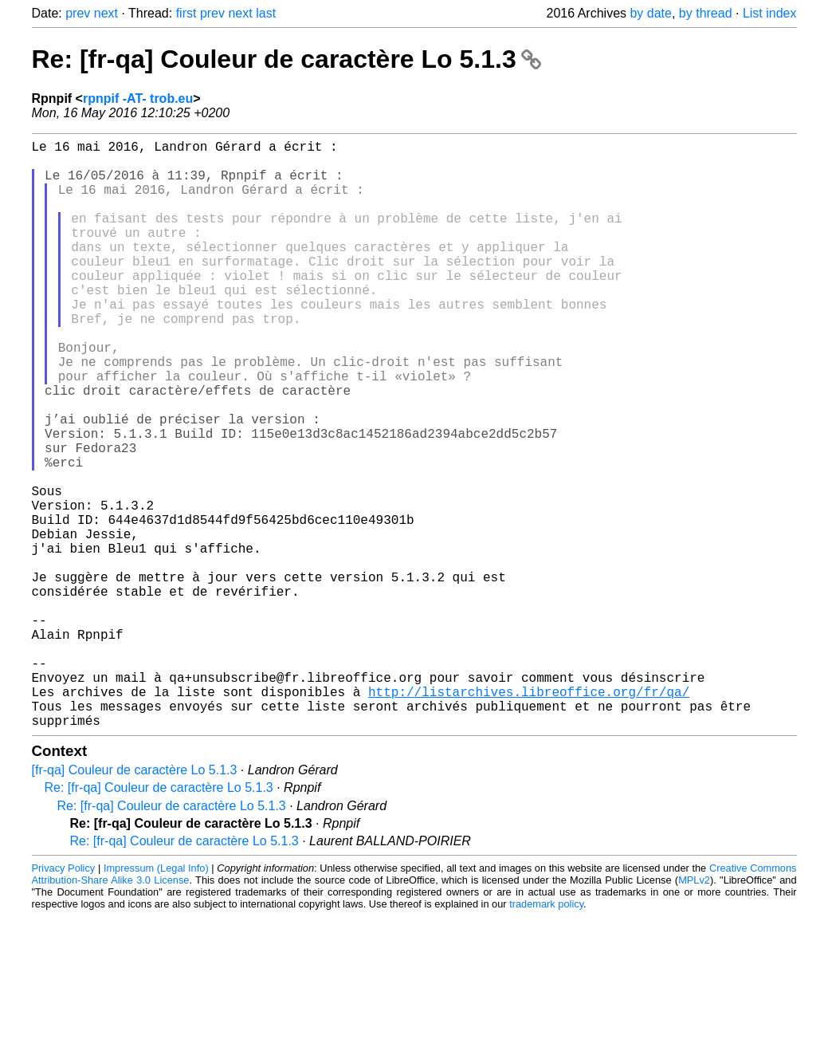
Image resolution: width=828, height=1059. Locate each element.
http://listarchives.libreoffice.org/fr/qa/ (528, 816)
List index (770, 13)
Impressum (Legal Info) (156, 999)
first (186, 13)
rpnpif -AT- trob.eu (138, 98)
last (266, 13)
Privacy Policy (64, 999)
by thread (705, 13)
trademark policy (546, 1035)
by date (650, 13)
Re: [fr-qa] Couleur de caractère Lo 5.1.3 (286, 59)
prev (77, 13)
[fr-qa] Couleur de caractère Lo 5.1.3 (134, 900)
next (106, 13)
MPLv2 (694, 1011)
